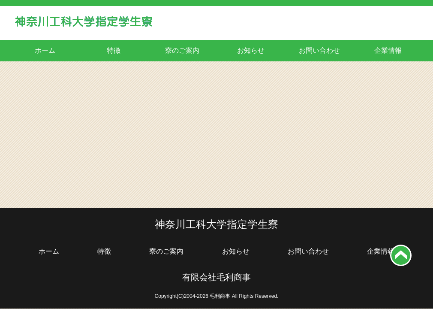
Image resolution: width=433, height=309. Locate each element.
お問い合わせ (319, 50)
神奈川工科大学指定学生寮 (216, 224)
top (401, 255)
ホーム (45, 50)
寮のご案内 (182, 50)
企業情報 (388, 50)
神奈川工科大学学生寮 (83, 24)
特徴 (113, 50)
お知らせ (251, 50)
